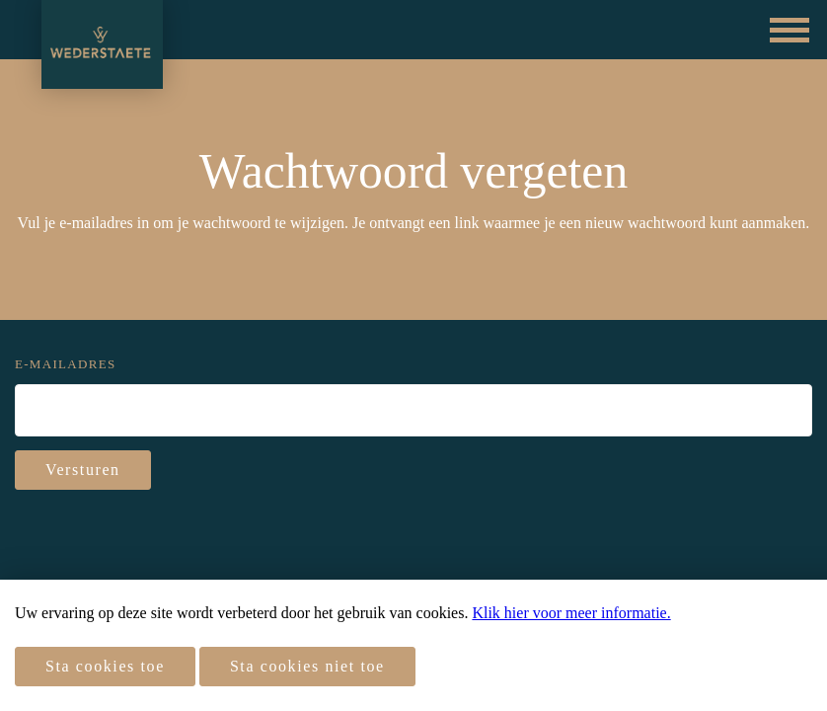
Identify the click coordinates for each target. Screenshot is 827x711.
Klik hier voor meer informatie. (571, 612)
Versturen (82, 469)
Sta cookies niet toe (307, 666)
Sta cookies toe (105, 666)
